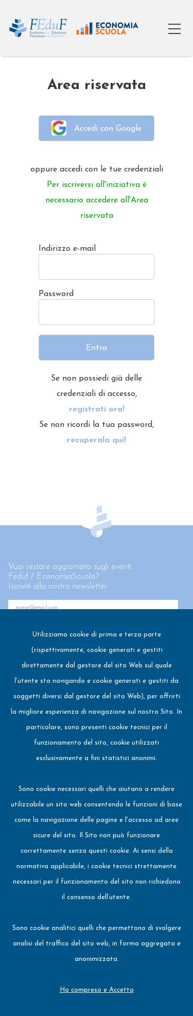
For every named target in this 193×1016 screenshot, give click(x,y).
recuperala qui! (96, 440)
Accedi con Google (96, 127)
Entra (96, 348)
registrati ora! (97, 409)
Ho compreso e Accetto (97, 990)
